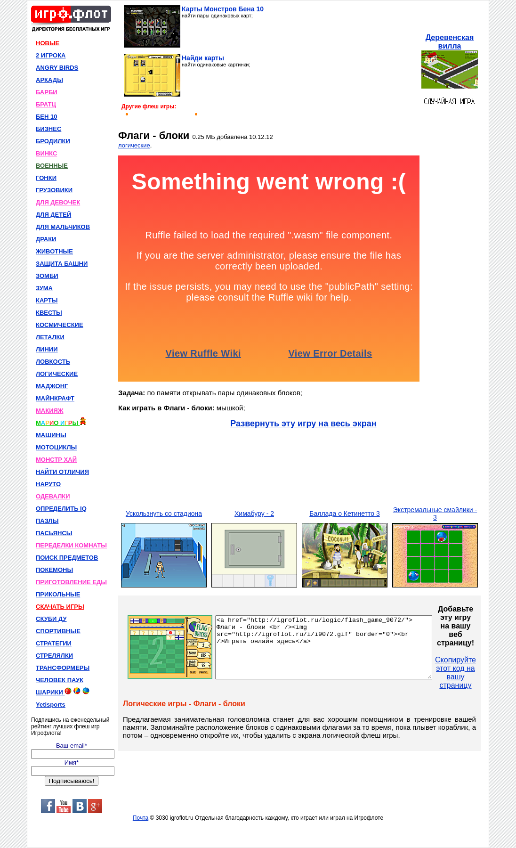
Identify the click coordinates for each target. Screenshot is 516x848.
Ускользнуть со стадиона (164, 513)
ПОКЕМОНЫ (54, 569)
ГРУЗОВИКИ (54, 190)
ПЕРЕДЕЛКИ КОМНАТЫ (71, 545)
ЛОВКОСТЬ (53, 361)
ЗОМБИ (47, 275)
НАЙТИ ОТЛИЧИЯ (62, 471)
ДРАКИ (46, 239)
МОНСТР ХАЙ (56, 459)
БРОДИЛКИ (53, 141)
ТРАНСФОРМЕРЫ (62, 667)
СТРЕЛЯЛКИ (54, 655)
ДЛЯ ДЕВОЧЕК (58, 202)
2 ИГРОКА (51, 55)
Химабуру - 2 (254, 513)
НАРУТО (48, 484)
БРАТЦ (46, 104)
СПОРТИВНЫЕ (58, 631)
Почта (140, 818)
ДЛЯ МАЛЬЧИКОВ (63, 226)
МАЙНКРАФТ (55, 398)
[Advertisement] (341, 64)
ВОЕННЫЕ (52, 165)
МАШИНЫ (51, 435)
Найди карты (203, 58)
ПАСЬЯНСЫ (54, 533)
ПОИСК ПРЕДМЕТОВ (67, 557)
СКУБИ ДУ (51, 618)
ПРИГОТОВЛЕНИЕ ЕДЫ (71, 582)
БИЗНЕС (48, 128)
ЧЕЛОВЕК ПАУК (59, 680)
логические (134, 145)
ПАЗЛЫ (47, 520)
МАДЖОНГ (52, 386)
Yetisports (50, 704)
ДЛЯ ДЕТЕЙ (53, 214)
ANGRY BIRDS (57, 67)
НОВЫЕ (47, 43)
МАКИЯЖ (50, 410)
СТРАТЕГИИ (54, 643)
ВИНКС (46, 153)
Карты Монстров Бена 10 (223, 9)
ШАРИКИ (62, 691)
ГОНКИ (46, 177)
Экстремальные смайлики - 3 (435, 513)
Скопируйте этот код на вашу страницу (481, 672)
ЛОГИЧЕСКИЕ (57, 373)
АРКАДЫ (49, 79)
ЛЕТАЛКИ (50, 337)
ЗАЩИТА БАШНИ (62, 263)
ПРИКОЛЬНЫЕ (58, 594)
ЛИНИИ (47, 349)
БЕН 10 (46, 116)
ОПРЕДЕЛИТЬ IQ (61, 508)
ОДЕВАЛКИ (53, 496)
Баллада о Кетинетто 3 (344, 513)
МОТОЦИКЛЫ (56, 447)
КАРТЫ (47, 300)
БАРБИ (46, 92)
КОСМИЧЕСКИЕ (59, 324)
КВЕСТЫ (49, 312)
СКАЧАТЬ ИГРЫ (60, 606)
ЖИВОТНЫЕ (54, 251)
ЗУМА (44, 288)
